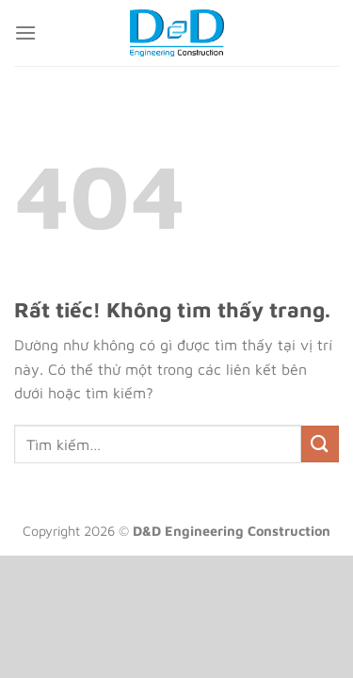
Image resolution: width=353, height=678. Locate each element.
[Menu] (25, 32)
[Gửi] (320, 444)
